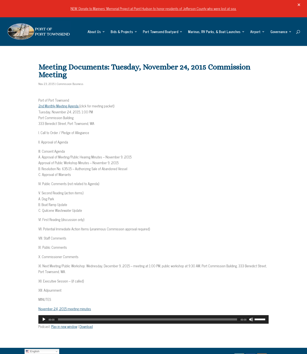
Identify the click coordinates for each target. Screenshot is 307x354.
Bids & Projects (122, 32)
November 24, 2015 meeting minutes (64, 309)
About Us (94, 32)
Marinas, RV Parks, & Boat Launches (214, 32)
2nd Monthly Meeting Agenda (58, 106)
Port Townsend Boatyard (160, 32)
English (32, 351)
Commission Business (70, 83)
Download (86, 326)
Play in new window (64, 326)
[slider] (147, 319)
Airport (255, 32)
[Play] (44, 319)
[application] (153, 319)
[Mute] (251, 319)
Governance (278, 32)
